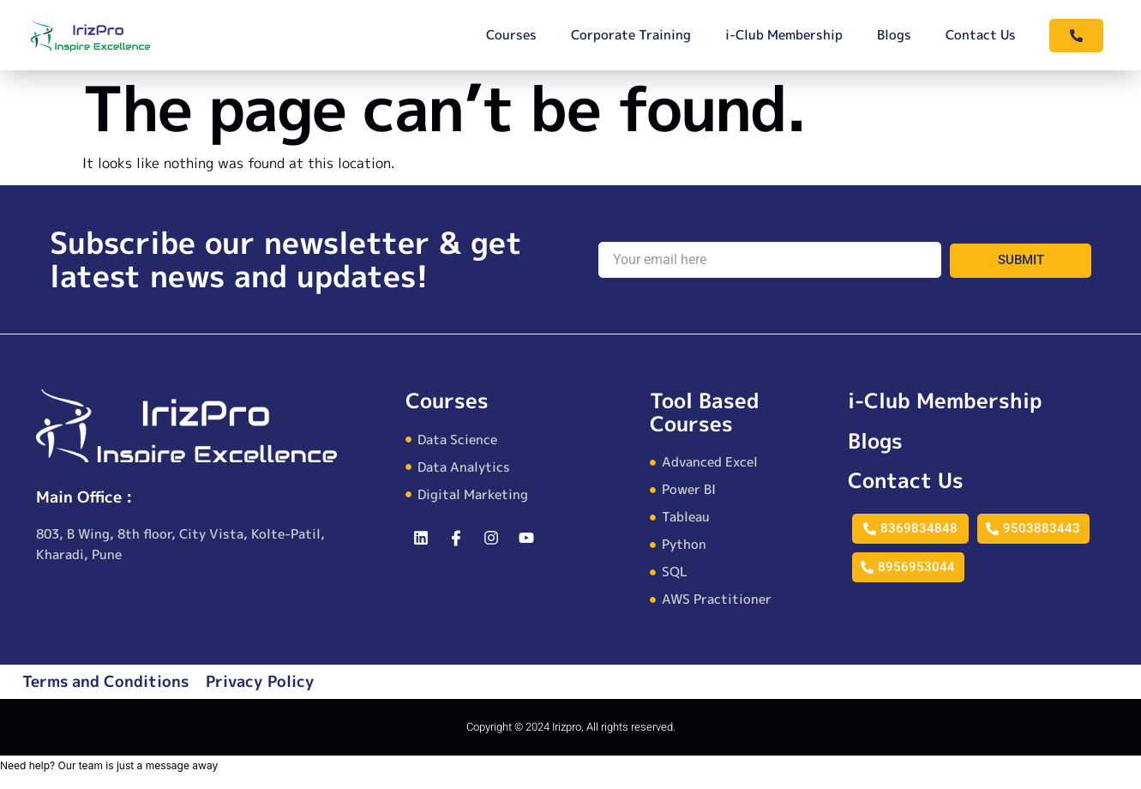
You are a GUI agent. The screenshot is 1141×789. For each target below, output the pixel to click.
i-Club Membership (784, 35)
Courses (511, 35)
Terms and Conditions (105, 681)
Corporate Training (631, 35)
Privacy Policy (260, 681)
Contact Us (981, 35)
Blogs (894, 35)
